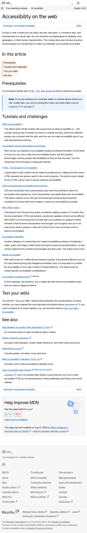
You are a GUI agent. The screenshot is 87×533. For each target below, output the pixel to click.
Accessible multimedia (12, 236)
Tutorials (63, 492)
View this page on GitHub (16, 431)
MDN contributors (59, 427)
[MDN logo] (7, 452)
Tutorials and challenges (15, 67)
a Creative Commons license (39, 528)
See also (7, 75)
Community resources (40, 482)
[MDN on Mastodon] (18, 464)
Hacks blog (64, 501)
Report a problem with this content (49, 431)
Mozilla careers (9, 487)
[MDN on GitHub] (3, 464)
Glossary (63, 496)
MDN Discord (37, 492)
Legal (74, 511)
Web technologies (67, 477)
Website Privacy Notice (33, 511)
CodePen (13, 106)
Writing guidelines (38, 487)
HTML (31, 91)
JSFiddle (27, 106)
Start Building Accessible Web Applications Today (26, 327)
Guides (62, 487)
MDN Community (38, 477)
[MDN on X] (13, 464)
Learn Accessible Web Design (16, 370)
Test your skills (10, 71)
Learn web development (70, 482)
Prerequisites (9, 62)
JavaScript (50, 91)
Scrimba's (9, 375)
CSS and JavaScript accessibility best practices (24, 185)
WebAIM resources (11, 348)
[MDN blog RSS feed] (22, 464)
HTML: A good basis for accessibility (19, 167)
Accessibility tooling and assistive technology (24, 146)
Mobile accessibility (11, 254)
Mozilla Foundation (61, 522)
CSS (37, 91)
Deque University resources (15, 338)
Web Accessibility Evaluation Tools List (21, 359)
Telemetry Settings (58, 511)
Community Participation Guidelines (39, 516)
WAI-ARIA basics (11, 207)
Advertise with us (10, 492)
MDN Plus (7, 496)
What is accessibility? (12, 124)
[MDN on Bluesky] (8, 464)
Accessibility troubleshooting (16, 277)
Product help (8, 501)
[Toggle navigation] (84, 3)
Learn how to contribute (15, 419)
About (5, 477)
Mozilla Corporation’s (17, 522)
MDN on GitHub (38, 496)
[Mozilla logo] (10, 512)
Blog (4, 482)
